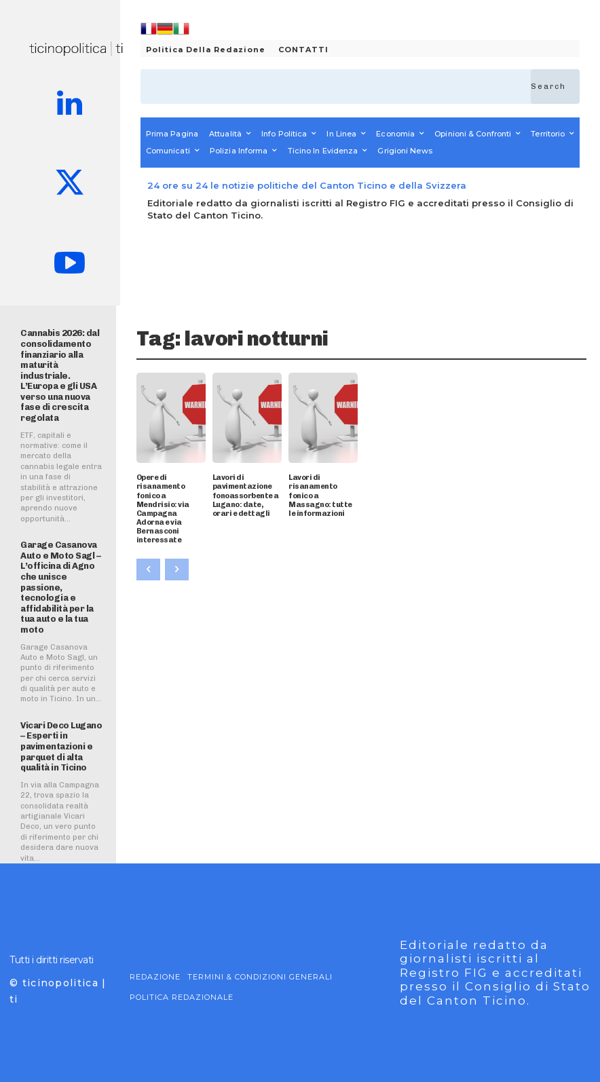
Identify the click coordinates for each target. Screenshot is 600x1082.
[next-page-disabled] (177, 569)
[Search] (555, 86)
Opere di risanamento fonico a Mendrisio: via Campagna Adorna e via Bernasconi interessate (162, 508)
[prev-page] (148, 569)
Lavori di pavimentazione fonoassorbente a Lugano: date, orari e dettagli (245, 495)
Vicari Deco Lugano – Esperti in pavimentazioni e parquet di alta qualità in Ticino (61, 746)
